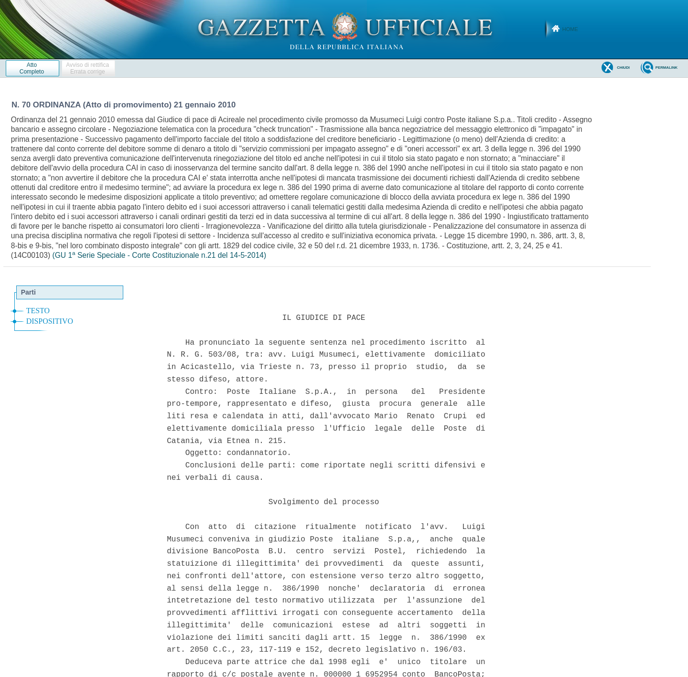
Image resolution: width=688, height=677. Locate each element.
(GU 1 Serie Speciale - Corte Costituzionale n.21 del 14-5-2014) (159, 255)
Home (570, 29)
